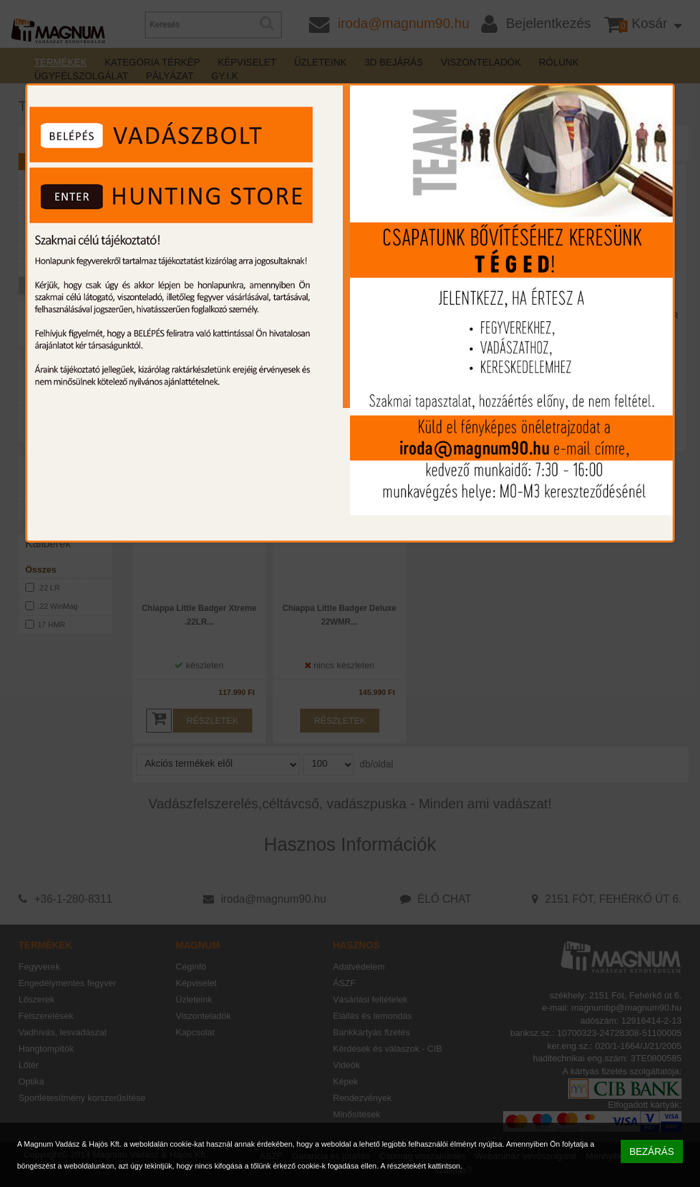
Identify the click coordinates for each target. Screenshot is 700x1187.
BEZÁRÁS (652, 1151)
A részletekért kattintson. (421, 1166)
